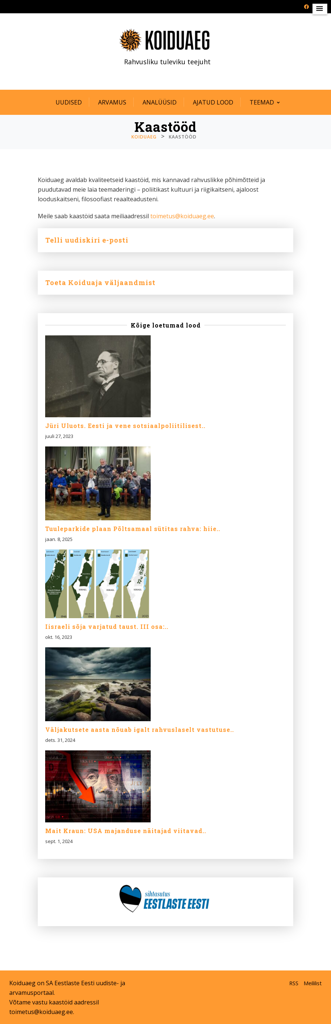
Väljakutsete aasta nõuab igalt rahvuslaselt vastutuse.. (139, 729)
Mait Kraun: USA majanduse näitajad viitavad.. (125, 831)
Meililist (313, 983)
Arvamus (112, 102)
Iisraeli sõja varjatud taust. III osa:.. (106, 626)
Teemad (262, 102)
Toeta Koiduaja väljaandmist (100, 282)
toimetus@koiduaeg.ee (182, 216)
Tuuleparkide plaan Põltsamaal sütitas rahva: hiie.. (132, 528)
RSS (293, 983)
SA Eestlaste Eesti (70, 983)
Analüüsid (160, 102)
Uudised (69, 102)
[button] (319, 9)
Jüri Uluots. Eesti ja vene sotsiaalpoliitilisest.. (125, 425)
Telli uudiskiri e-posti (86, 240)
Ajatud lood (213, 102)
